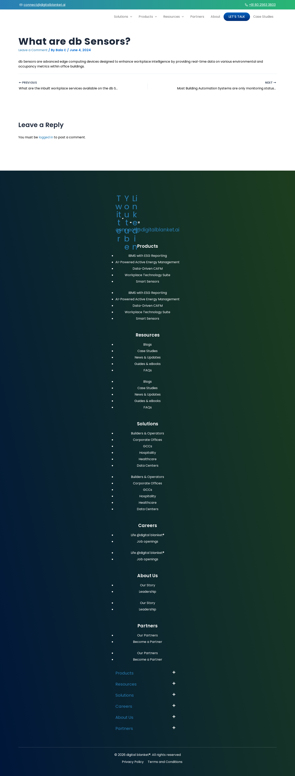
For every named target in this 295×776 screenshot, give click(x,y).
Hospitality (147, 452)
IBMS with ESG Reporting (147, 255)
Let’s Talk (237, 16)
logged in (46, 137)
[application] (130, 17)
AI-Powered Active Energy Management (147, 262)
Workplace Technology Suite (147, 275)
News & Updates (148, 357)
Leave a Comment (33, 50)
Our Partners (147, 635)
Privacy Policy (133, 761)
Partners (197, 17)
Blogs (147, 344)
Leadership (147, 591)
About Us (124, 717)
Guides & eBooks (147, 364)
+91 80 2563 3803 (262, 4)
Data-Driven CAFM (148, 268)
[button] (147, 673)
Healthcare (148, 459)
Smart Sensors (147, 281)
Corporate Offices (147, 439)
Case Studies (263, 17)
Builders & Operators (147, 433)
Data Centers (147, 465)
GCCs (147, 446)
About (215, 17)
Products (148, 17)
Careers (123, 706)
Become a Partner (147, 641)
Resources (173, 17)
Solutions (123, 17)
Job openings (147, 541)
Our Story (147, 585)
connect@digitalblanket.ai (44, 4)
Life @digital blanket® (147, 535)
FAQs (147, 370)
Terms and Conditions (165, 761)
